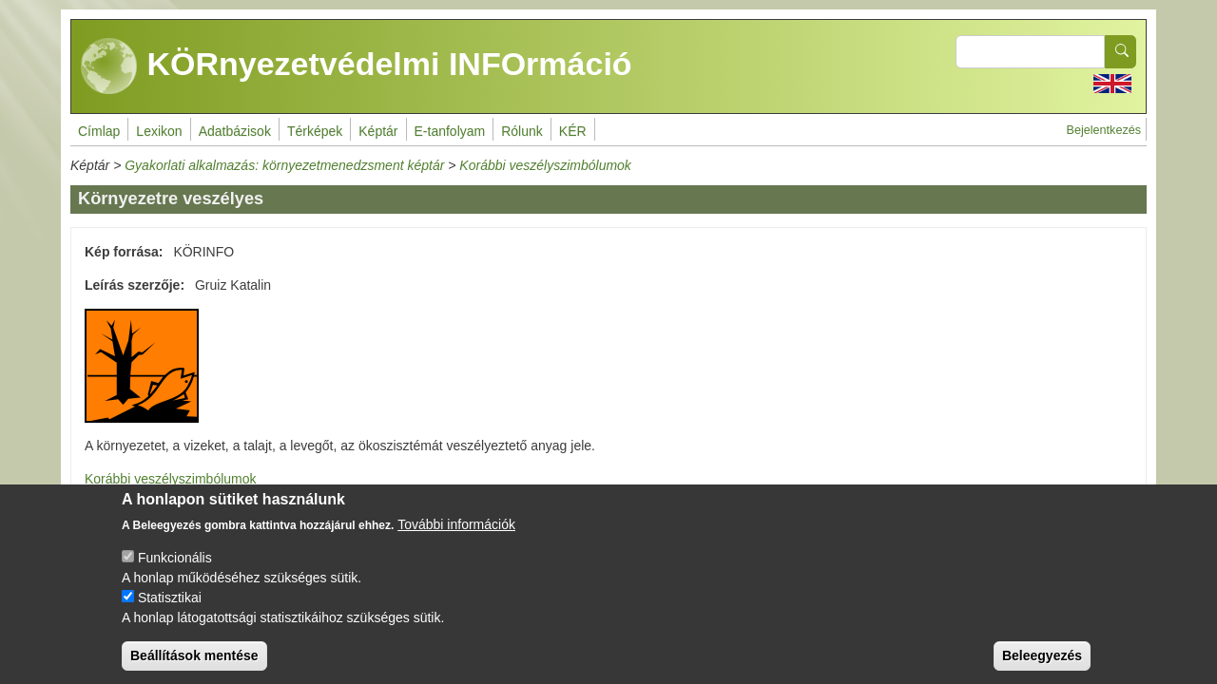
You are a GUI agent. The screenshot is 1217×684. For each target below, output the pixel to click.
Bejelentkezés (1104, 130)
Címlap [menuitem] (99, 131)
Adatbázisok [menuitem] (235, 131)
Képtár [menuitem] (377, 131)
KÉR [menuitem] (573, 131)
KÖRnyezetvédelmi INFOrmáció (356, 66)
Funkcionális (175, 565)
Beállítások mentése (194, 663)
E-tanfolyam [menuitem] (450, 131)
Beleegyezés (1042, 663)
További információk (456, 532)
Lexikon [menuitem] (159, 131)
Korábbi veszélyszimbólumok (545, 165)
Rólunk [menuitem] (522, 131)
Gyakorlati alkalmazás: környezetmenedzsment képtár (284, 165)
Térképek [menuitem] (314, 131)
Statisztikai (170, 605)
